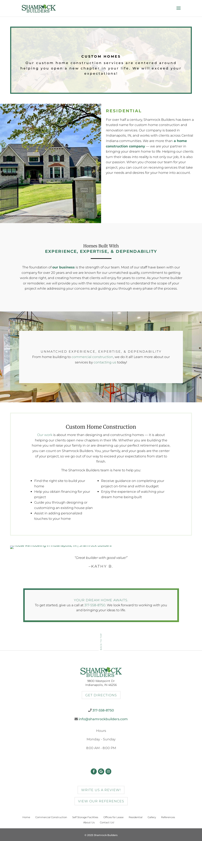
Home (26, 817)
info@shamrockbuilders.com (103, 719)
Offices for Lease (113, 817)
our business (63, 267)
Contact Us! (107, 822)
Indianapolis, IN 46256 (101, 685)
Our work (44, 435)
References (168, 817)
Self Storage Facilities (85, 817)
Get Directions (101, 695)
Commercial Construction (51, 817)
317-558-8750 (94, 605)
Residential (135, 817)
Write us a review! (101, 790)
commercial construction (92, 357)
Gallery (152, 817)
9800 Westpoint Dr (101, 681)
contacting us (105, 362)
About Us (89, 822)
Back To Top (101, 641)
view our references (101, 801)
